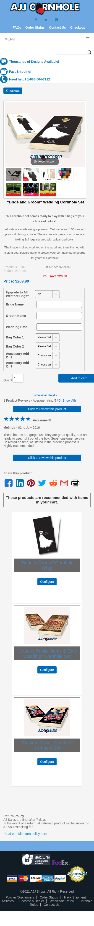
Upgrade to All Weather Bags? (17, 294)
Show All (69, 400)
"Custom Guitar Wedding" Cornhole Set (47, 745)
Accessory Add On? (17, 355)
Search (89, 52)
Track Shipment (75, 897)
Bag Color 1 (15, 337)
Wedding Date (16, 327)
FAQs (17, 27)
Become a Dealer (31, 901)
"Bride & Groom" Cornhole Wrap (46, 565)
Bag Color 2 (15, 346)
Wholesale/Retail (62, 901)
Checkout (77, 27)
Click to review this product (47, 409)
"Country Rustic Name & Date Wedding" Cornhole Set (47, 653)
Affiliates (8, 901)
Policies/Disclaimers (20, 897)
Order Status (35, 27)
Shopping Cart (18, 52)
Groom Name (16, 316)
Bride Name (15, 304)
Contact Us (57, 27)
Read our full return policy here (25, 834)
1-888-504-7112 (38, 79)
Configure (47, 581)
